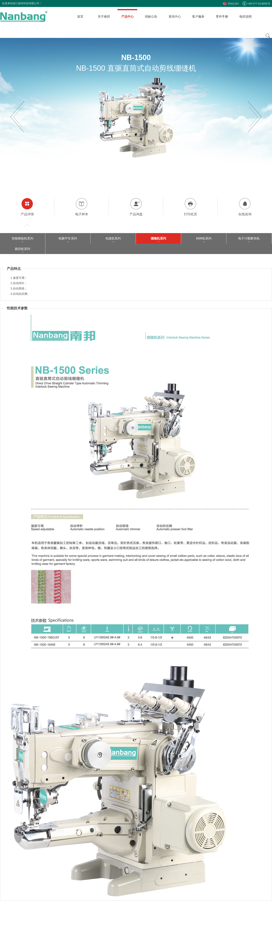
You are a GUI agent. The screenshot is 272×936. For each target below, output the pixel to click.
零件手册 (222, 16)
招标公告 (151, 16)
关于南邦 (104, 16)
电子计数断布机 (249, 238)
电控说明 (245, 16)
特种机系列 (203, 238)
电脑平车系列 (68, 238)
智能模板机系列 (22, 238)
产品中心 (127, 16)
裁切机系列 (22, 249)
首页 (80, 16)
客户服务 (198, 16)
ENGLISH (231, 3)
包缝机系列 (113, 238)
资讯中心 (175, 16)
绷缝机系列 (158, 238)
